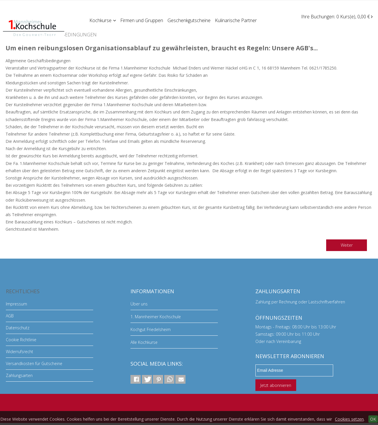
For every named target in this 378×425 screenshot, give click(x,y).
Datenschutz (17, 327)
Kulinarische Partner (237, 20)
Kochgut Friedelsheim (150, 329)
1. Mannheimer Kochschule (155, 316)
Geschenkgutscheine (189, 20)
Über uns (139, 304)
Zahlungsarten (19, 375)
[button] (135, 379)
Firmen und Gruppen (142, 20)
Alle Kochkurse (144, 342)
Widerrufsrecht (19, 351)
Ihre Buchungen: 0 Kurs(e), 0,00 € (337, 16)
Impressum (16, 304)
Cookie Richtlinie (21, 339)
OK (373, 419)
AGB (10, 316)
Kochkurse (103, 20)
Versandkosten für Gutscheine (34, 363)
